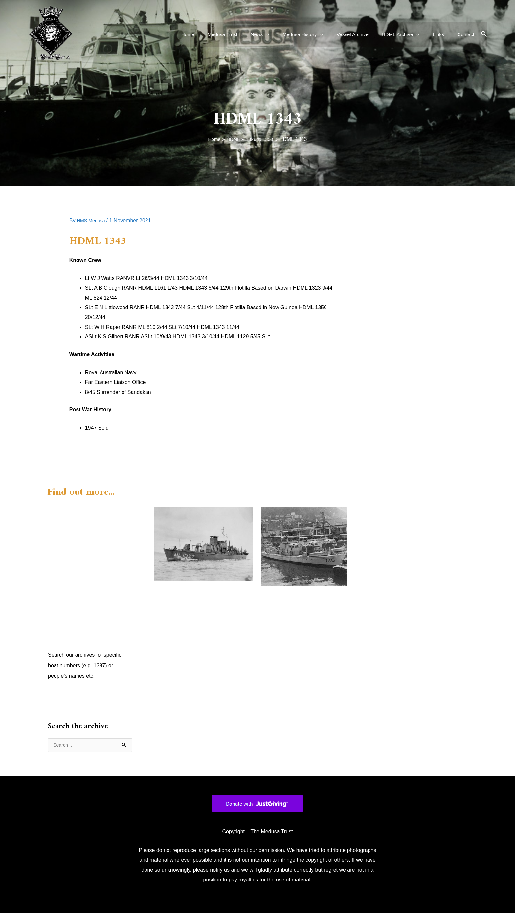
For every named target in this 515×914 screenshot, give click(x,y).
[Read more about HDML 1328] (304, 546)
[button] (484, 34)
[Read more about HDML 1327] (203, 543)
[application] (284, 34)
